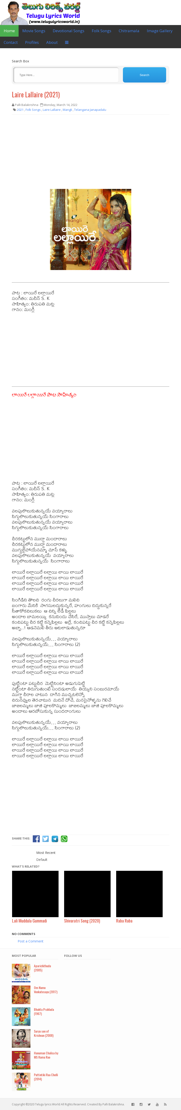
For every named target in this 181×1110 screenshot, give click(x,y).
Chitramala (129, 30)
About (52, 42)
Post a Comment (30, 941)
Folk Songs (101, 30)
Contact (11, 42)
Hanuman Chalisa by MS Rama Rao (46, 1055)
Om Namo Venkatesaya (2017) (45, 989)
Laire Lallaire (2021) (36, 94)
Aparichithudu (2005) (42, 968)
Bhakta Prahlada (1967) (44, 1011)
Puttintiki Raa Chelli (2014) (46, 1076)
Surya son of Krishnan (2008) (43, 1033)
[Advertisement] (90, 151)
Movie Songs (33, 30)
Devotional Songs (68, 30)
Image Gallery (160, 30)
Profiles (32, 42)
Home (9, 30)
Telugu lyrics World (47, 1104)
